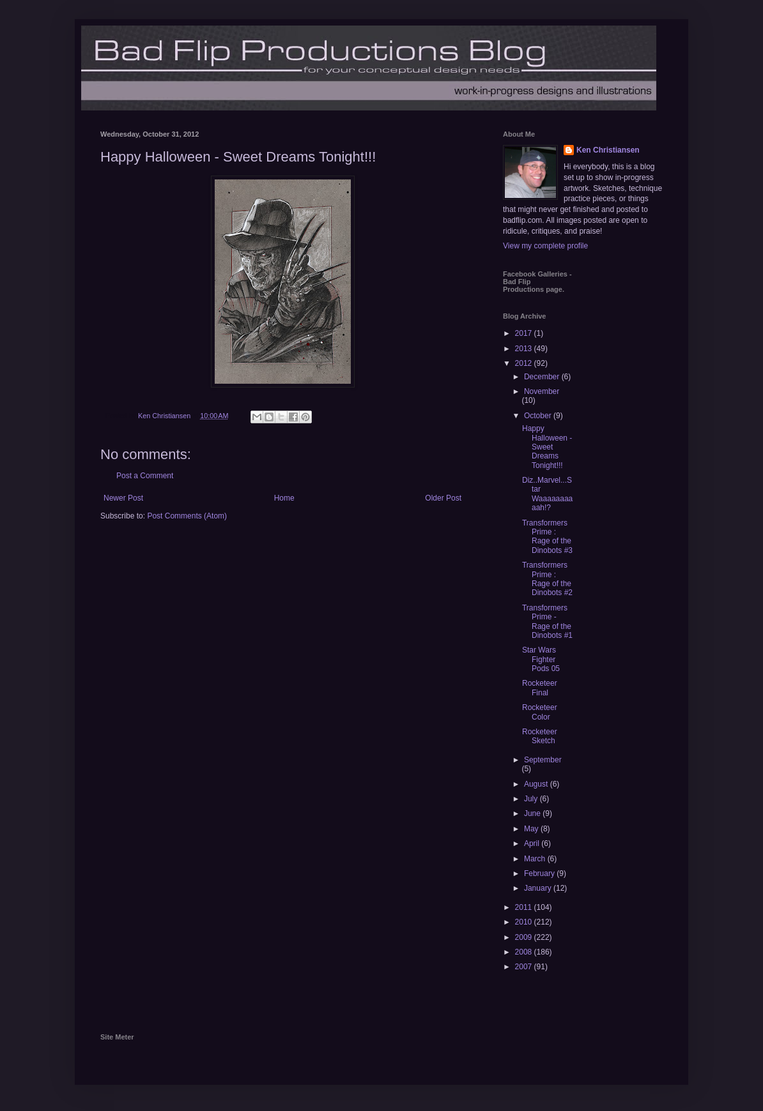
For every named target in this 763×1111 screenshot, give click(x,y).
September (543, 759)
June (533, 813)
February (540, 873)
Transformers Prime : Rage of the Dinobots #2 (547, 579)
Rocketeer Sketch (539, 736)
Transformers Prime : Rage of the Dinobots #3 (547, 536)
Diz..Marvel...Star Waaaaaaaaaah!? (547, 494)
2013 (524, 348)
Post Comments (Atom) (187, 515)
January (538, 888)
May (532, 828)
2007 (524, 966)
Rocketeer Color (539, 712)
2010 (524, 922)
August (537, 784)
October (538, 415)
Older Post (443, 498)
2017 (524, 333)
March (536, 858)
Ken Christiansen (608, 150)
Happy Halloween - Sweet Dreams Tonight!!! (547, 447)
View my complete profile (545, 245)
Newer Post (123, 498)
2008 (524, 952)
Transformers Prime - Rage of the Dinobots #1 (547, 621)
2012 (524, 363)
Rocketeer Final (539, 688)
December (543, 376)
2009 (524, 937)
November (541, 391)
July (532, 798)
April (532, 843)
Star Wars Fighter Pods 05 (541, 659)
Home (284, 498)
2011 (524, 907)
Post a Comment (144, 475)
